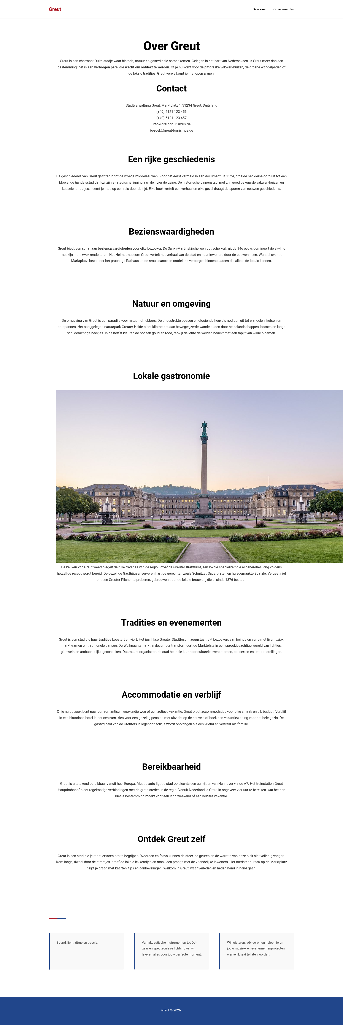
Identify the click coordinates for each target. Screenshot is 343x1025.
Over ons (259, 9)
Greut (55, 9)
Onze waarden (283, 9)
